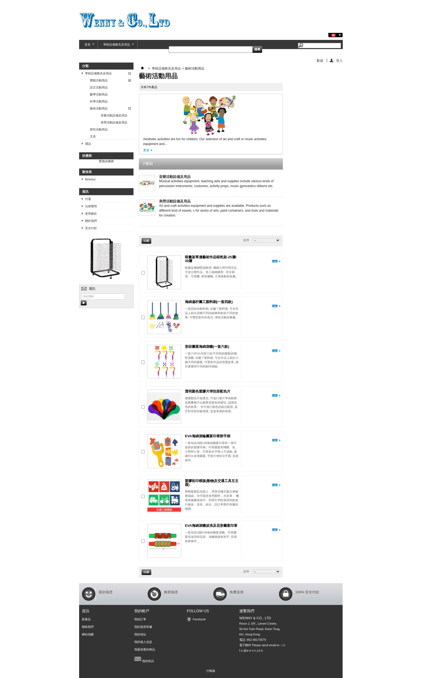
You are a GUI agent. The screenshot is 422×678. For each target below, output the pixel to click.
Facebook (199, 619)
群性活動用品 (99, 129)
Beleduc (90, 179)
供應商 (87, 156)
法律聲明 (91, 206)
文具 (93, 136)
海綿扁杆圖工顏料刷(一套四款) (209, 302)
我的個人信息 (143, 641)
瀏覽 (275, 261)
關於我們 (91, 220)
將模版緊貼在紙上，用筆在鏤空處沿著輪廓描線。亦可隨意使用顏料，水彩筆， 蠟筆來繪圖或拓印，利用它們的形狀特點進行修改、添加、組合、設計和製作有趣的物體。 (212, 500)
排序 (246, 240)
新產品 (86, 619)
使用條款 (91, 213)
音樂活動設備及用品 (114, 115)
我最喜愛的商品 (144, 649)
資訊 (85, 192)
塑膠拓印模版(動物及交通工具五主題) (211, 483)
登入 (339, 60)
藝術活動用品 (99, 108)
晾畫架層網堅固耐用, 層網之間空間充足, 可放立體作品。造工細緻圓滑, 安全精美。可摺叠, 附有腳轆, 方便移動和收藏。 (211, 272)
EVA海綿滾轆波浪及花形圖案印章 (211, 526)
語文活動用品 (99, 87)
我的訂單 (140, 619)
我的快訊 (144, 659)
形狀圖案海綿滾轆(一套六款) (207, 347)
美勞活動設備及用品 (114, 122)
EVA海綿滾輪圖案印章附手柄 (207, 436)
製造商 (87, 172)
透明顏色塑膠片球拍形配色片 (207, 391)
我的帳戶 (141, 611)
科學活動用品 (99, 101)
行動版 (210, 670)
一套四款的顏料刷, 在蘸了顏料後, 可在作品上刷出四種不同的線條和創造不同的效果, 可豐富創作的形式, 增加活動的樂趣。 (211, 313)
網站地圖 (88, 634)
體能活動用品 (99, 80)
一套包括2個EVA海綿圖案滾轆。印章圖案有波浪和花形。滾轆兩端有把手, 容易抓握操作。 (211, 537)
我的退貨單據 (143, 626)
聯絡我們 (88, 626)
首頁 (86, 46)
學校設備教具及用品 (116, 46)
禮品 (88, 143)
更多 (146, 150)
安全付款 (91, 228)
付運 (88, 199)
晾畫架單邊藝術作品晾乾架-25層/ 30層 (210, 259)
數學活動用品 (99, 94)
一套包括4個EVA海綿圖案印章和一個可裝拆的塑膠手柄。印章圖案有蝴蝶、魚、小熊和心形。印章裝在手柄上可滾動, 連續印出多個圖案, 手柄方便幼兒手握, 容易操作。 (211, 451)
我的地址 (140, 634)
